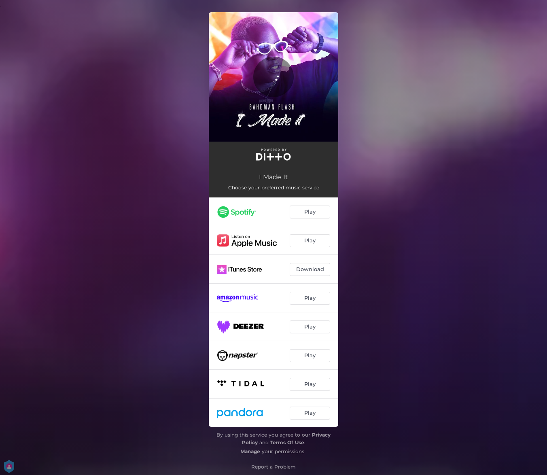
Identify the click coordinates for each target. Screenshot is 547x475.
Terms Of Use (287, 442)
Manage (250, 451)
